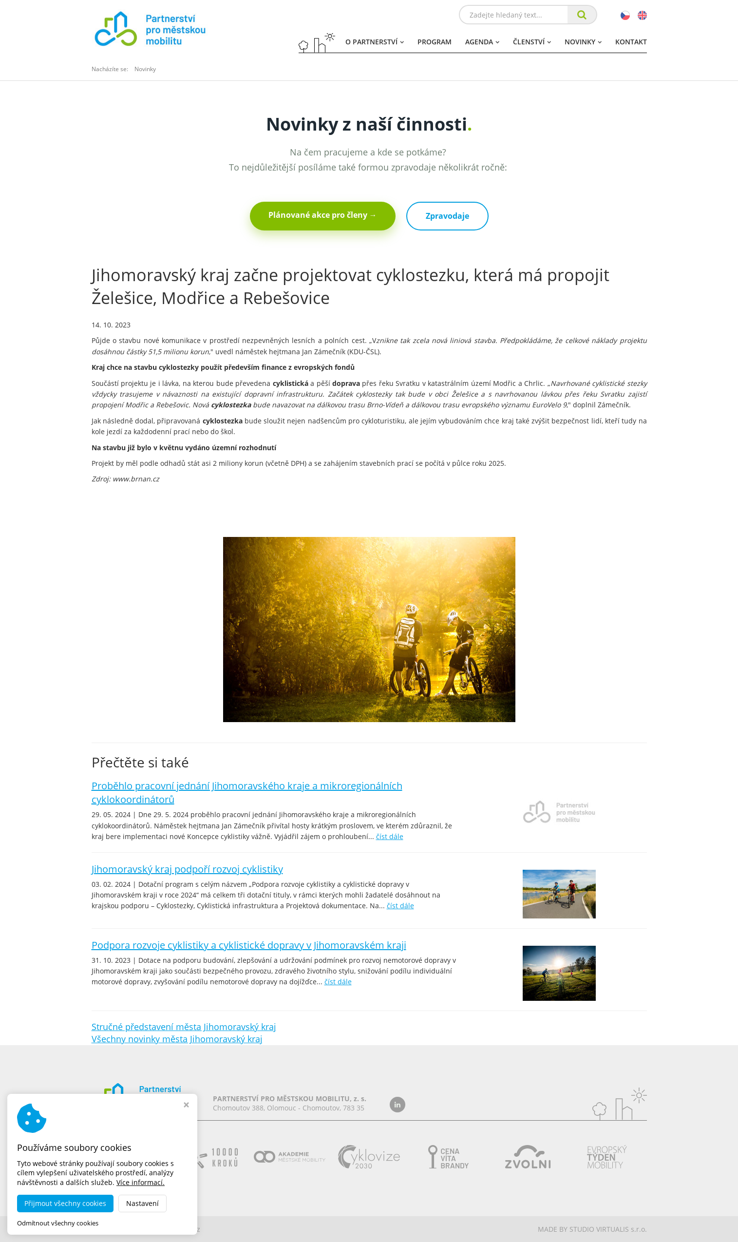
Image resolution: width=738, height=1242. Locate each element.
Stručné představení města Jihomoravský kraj (184, 1026)
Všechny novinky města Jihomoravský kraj (177, 1039)
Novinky (583, 41)
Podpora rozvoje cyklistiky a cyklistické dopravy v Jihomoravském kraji (249, 945)
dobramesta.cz (176, 1229)
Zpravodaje (447, 215)
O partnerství (374, 41)
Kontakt (631, 41)
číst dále (389, 836)
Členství (532, 41)
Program (434, 41)
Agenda (482, 41)
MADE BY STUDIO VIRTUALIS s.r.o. (592, 1229)
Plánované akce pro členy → (322, 215)
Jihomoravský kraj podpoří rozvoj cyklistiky (187, 869)
